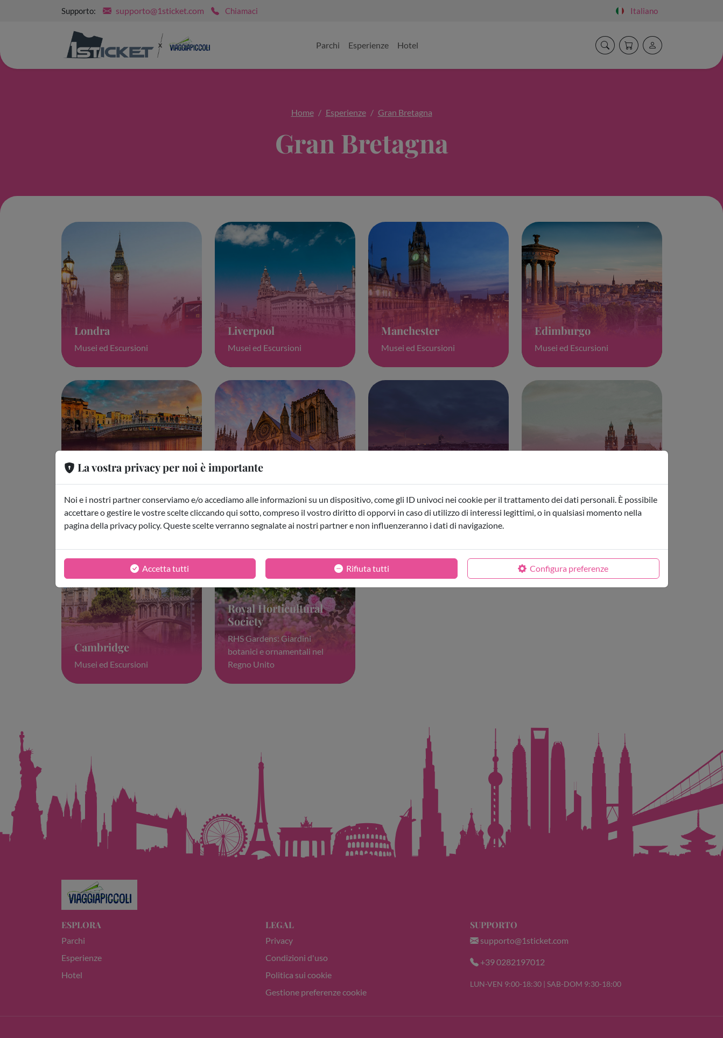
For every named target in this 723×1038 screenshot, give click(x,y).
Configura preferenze (563, 568)
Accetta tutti (159, 568)
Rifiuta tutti (361, 568)
